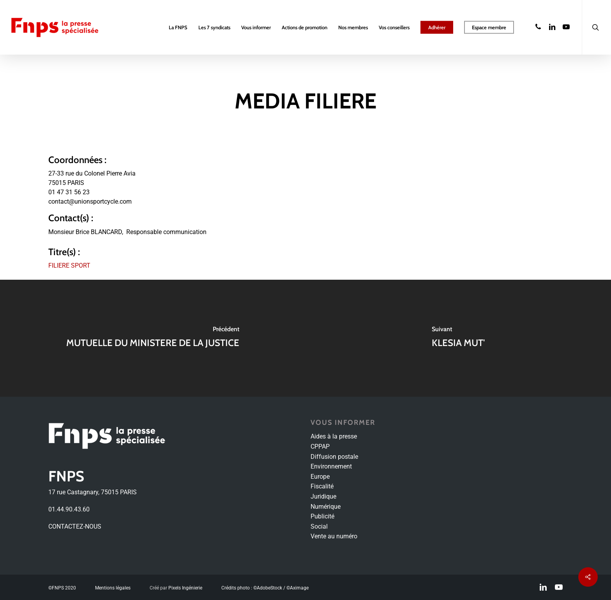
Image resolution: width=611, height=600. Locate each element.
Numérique (326, 506)
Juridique (323, 496)
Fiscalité (322, 486)
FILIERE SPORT (69, 265)
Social (319, 526)
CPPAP (320, 446)
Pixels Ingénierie (185, 588)
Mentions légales (113, 588)
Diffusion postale (334, 456)
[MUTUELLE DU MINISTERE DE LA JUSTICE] (153, 338)
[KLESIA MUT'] (458, 338)
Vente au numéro (334, 536)
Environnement (331, 466)
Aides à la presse (334, 436)
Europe (320, 476)
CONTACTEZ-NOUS (74, 526)
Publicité (322, 516)
